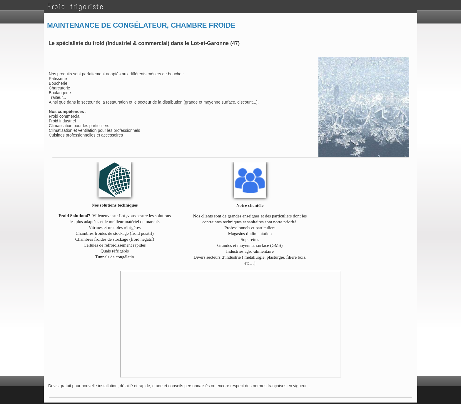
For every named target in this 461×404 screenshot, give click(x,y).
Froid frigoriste (75, 6)
